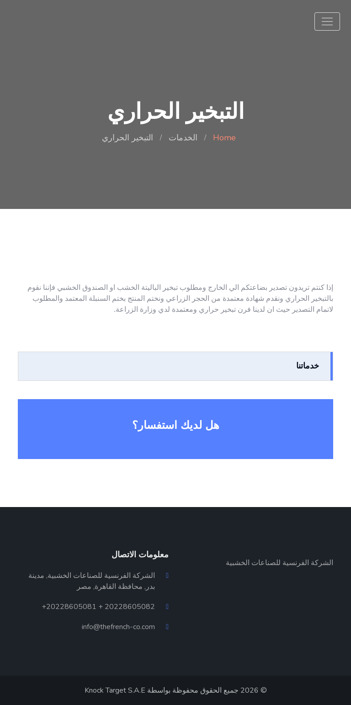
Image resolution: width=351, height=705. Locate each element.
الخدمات (183, 137)
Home (224, 137)
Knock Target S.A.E (115, 690)
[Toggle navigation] (327, 21)
